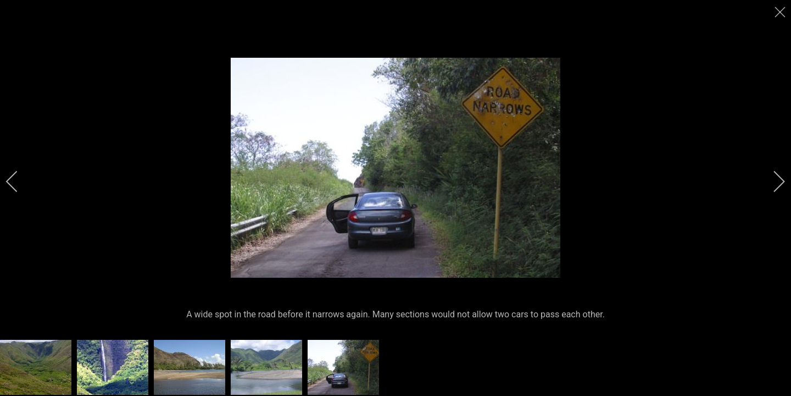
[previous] (19, 181)
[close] (781, 12)
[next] (772, 181)
